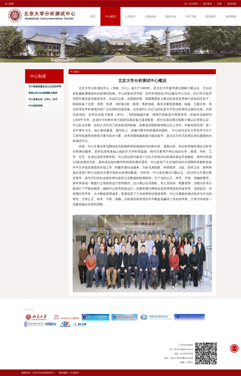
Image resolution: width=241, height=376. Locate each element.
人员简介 (130, 16)
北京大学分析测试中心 (43, 372)
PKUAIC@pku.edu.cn (183, 349)
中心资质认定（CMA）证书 (42, 99)
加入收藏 (9, 4)
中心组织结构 (35, 105)
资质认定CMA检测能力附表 (42, 93)
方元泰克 (74, 372)
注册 (219, 4)
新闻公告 (170, 16)
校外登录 (207, 4)
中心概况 (110, 16)
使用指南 (231, 16)
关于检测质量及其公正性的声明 (44, 86)
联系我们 (211, 16)
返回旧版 (231, 4)
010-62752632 (186, 345)
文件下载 (190, 16)
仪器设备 (150, 16)
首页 (93, 16)
